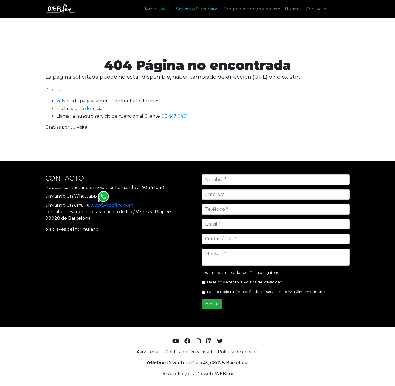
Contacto (316, 9)
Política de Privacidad (263, 282)
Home (149, 9)
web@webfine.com (112, 205)
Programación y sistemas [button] (250, 9)
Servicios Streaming (197, 9)
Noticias (293, 9)
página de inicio (86, 108)
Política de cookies (238, 351)
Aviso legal (148, 351)
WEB (166, 9)
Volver (63, 100)
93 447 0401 (175, 116)
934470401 (154, 187)
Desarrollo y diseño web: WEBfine (197, 373)
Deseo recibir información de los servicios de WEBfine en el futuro (266, 292)
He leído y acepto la (244, 282)
